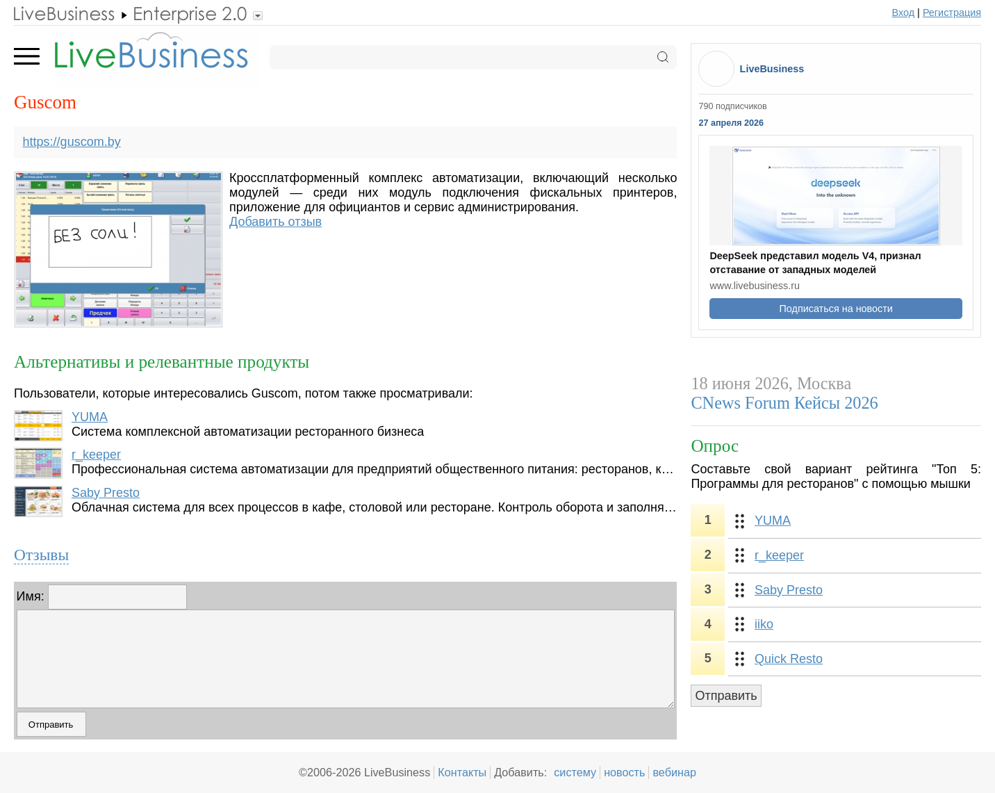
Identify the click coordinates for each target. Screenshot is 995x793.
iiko (764, 624)
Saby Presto (106, 493)
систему (575, 772)
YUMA (90, 417)
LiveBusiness (772, 68)
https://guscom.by (72, 142)
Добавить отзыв (275, 222)
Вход (903, 12)
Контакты (462, 772)
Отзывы (41, 555)
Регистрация (952, 12)
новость (624, 772)
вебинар (674, 772)
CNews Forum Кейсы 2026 (784, 402)
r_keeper (96, 454)
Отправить (726, 696)
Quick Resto (789, 659)
